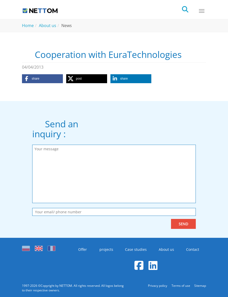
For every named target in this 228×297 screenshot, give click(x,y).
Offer (81, 249)
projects (105, 249)
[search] (189, 9)
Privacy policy (157, 285)
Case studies (135, 249)
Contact (193, 249)
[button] (42, 78)
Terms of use (180, 285)
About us (166, 249)
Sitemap (200, 285)
